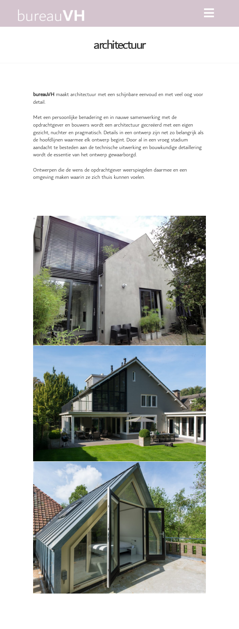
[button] (209, 13)
